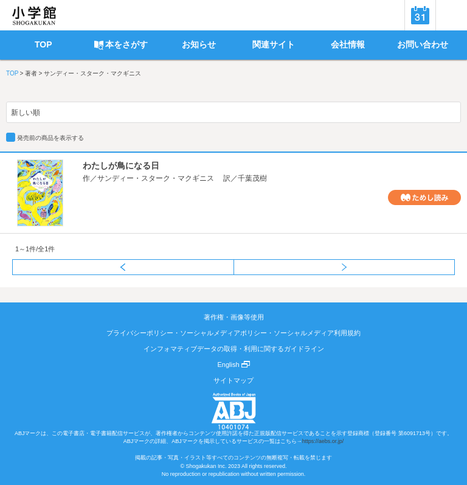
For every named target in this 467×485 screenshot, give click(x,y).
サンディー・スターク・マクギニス (155, 178)
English (233, 364)
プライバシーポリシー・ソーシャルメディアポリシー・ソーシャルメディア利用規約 (233, 333)
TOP (12, 73)
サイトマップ (233, 380)
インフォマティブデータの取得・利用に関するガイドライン (234, 348)
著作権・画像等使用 (234, 317)
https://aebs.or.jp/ (323, 441)
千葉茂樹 (252, 178)
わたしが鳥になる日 (121, 165)
